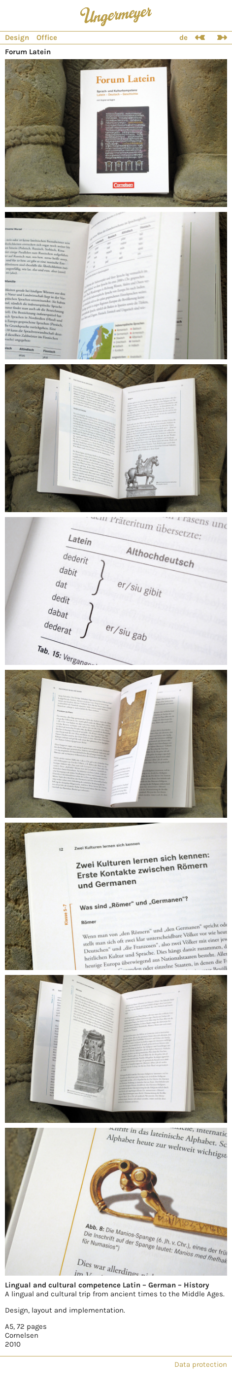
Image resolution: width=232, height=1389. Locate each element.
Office (46, 37)
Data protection (200, 1364)
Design (17, 37)
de (183, 37)
